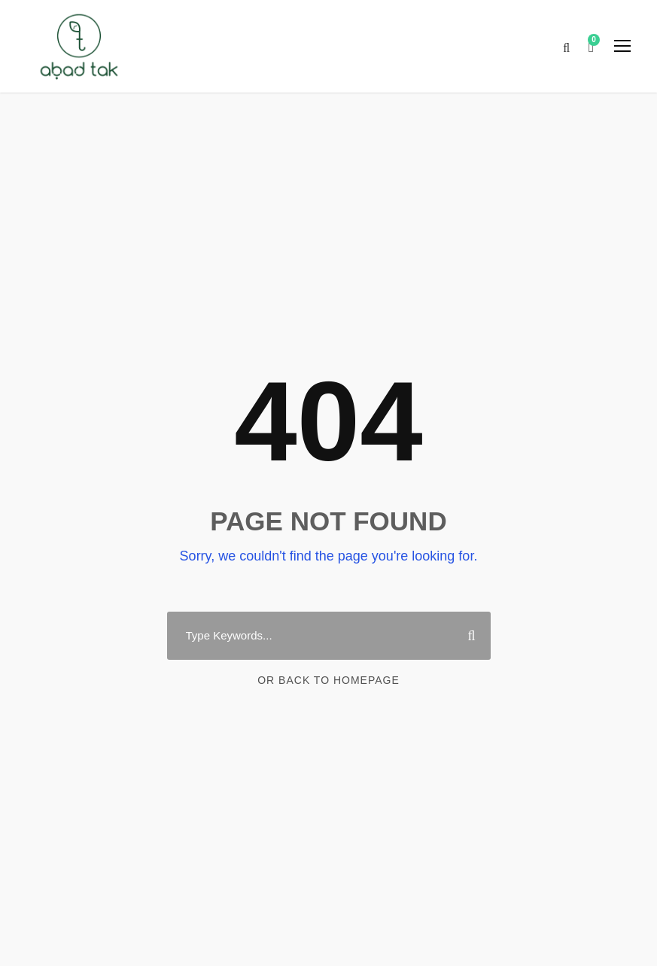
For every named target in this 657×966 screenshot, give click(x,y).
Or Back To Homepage (328, 680)
